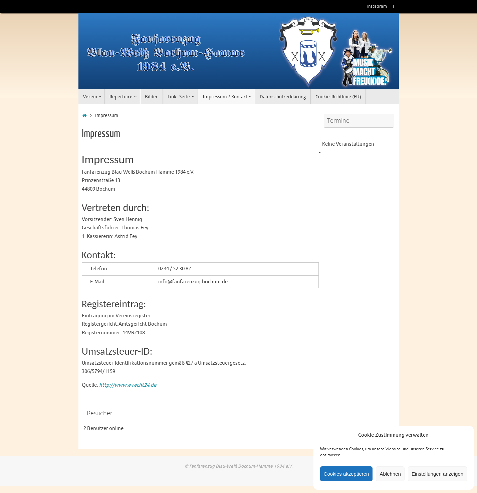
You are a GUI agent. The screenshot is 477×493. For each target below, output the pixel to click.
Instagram (377, 6)
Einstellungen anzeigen (437, 474)
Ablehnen (390, 474)
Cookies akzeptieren (346, 474)
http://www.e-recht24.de (127, 385)
